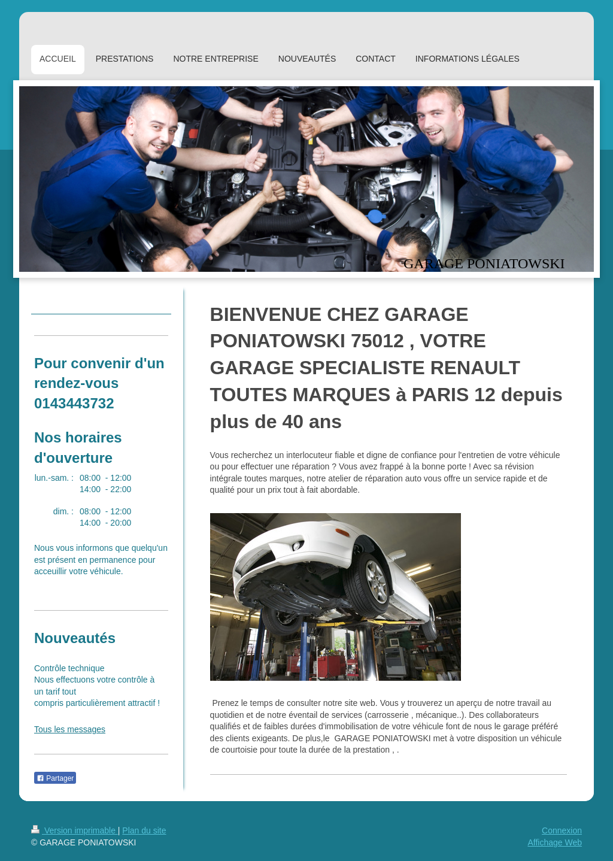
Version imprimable (74, 830)
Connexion (562, 830)
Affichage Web (554, 842)
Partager (55, 778)
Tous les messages (69, 729)
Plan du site (144, 830)
